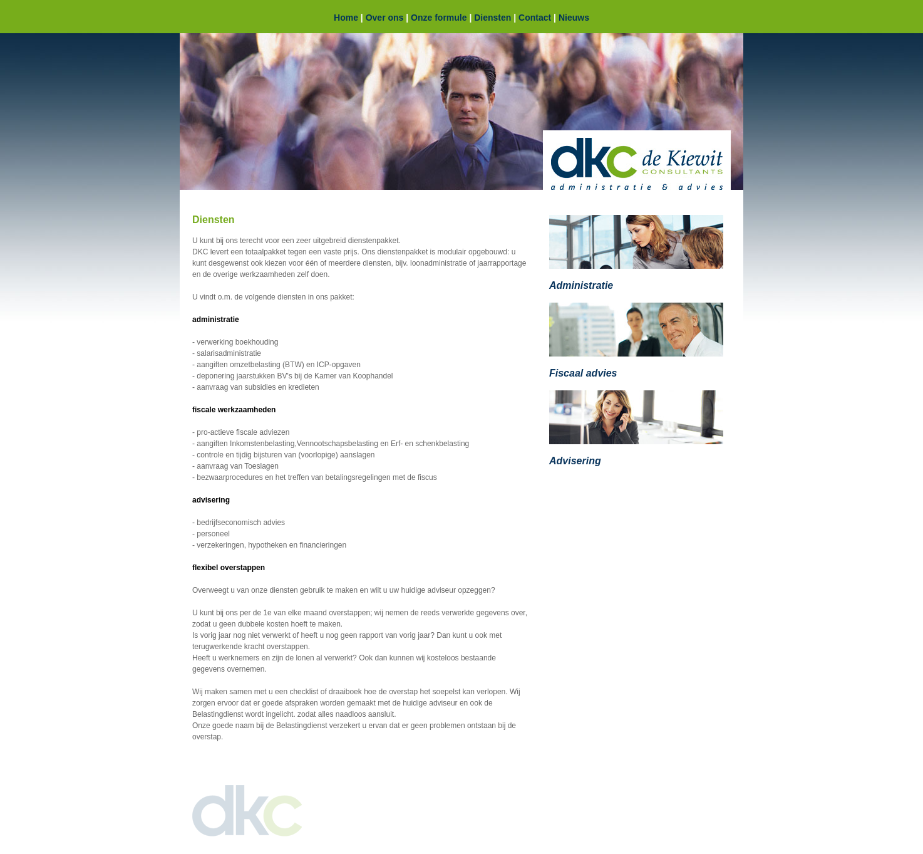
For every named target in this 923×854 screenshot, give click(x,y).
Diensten (492, 18)
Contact (534, 18)
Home (346, 18)
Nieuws (574, 18)
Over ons (385, 18)
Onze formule (439, 18)
